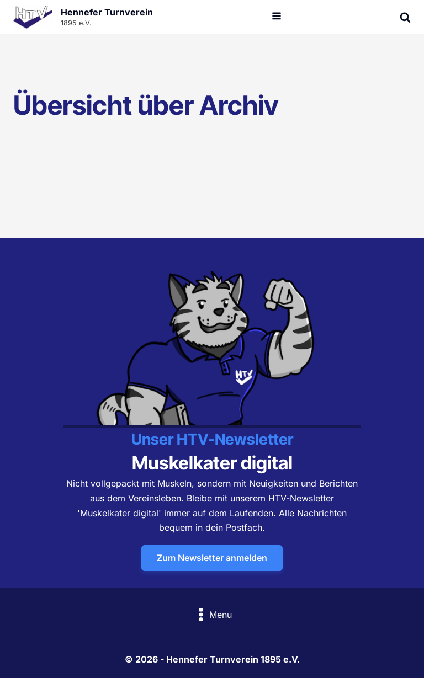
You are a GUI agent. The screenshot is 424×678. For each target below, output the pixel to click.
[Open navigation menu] (276, 17)
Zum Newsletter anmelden (212, 557)
